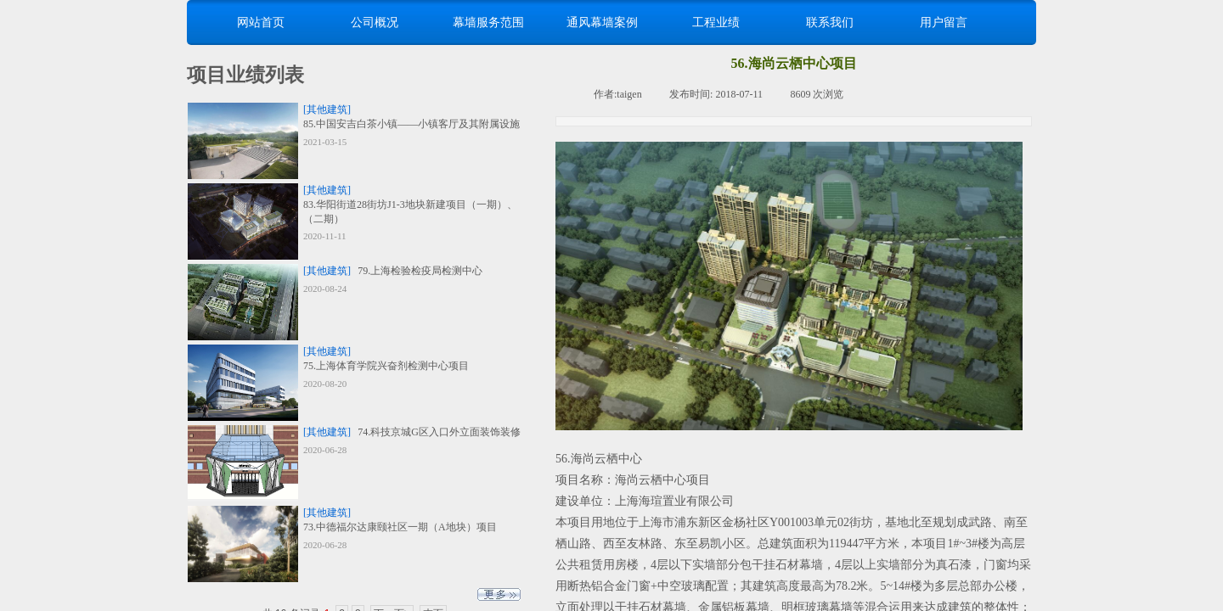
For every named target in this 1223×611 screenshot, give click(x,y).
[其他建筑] (327, 109)
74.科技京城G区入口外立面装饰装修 (439, 432)
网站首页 (261, 22)
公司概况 (374, 22)
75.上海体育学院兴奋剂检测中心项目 (386, 366)
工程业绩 (716, 22)
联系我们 (830, 22)
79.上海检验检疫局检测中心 (420, 271)
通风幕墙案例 (602, 22)
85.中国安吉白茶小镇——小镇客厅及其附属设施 (411, 124)
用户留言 (943, 22)
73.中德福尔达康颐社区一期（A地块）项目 (400, 527)
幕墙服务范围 (488, 22)
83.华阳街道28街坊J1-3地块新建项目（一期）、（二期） (410, 212)
